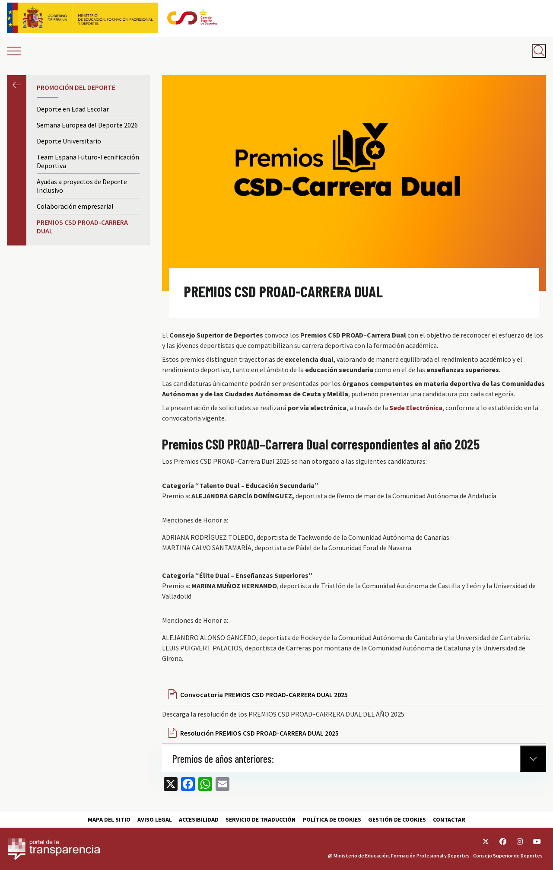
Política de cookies (331, 819)
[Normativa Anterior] (533, 759)
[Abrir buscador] (539, 51)
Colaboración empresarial (75, 206)
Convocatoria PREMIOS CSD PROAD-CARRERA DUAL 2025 (264, 694)
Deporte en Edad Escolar (73, 109)
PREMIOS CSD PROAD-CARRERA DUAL (82, 226)
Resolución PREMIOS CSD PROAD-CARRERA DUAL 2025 (259, 733)
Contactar (449, 819)
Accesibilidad (199, 819)
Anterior (16, 85)
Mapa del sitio (109, 819)
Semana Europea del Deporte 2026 (87, 125)
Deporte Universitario (69, 141)
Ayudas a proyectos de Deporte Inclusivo (82, 185)
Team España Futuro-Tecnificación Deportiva (88, 161)
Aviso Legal (154, 819)
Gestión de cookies (397, 819)
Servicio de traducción (261, 819)
